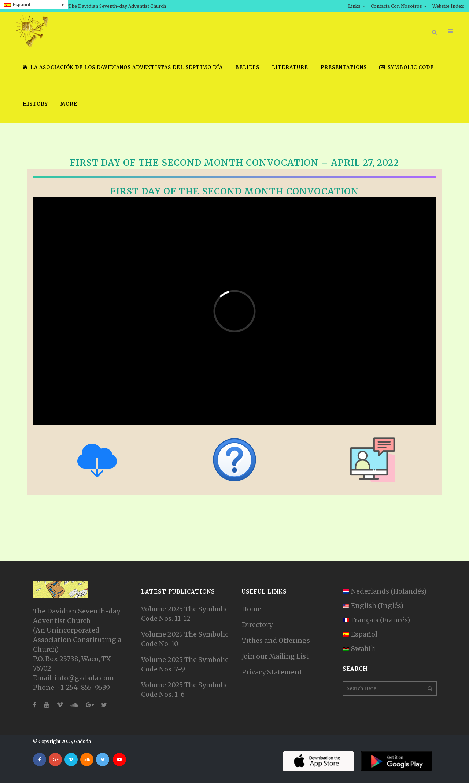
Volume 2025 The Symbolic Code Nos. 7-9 (184, 664)
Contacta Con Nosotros (396, 6)
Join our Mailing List (275, 656)
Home (251, 609)
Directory (257, 624)
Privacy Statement (272, 672)
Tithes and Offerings (276, 640)
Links (354, 6)
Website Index (448, 6)
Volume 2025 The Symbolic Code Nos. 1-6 (184, 690)
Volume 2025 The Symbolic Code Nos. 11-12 (184, 614)
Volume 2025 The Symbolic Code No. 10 (184, 639)
